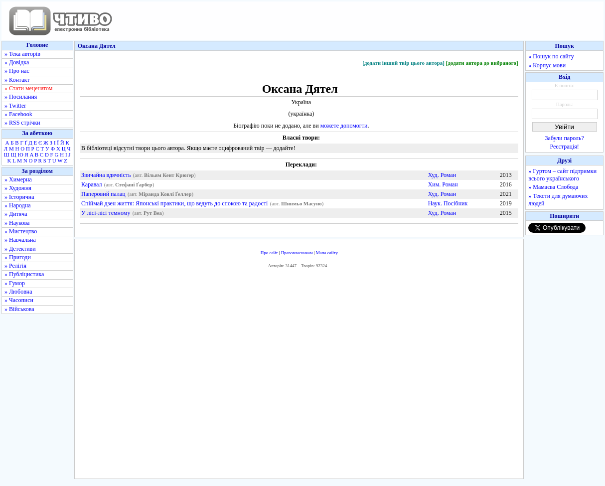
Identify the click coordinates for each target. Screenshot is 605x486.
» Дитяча (15, 213)
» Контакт (16, 79)
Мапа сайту (327, 252)
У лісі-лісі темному (105, 212)
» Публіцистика (24, 274)
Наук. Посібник (448, 203)
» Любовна (18, 291)
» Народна (17, 205)
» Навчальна (20, 239)
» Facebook (18, 114)
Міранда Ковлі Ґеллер (165, 194)
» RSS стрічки (22, 122)
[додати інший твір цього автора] (403, 63)
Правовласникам (297, 252)
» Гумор (14, 283)
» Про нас (16, 70)
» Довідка (16, 62)
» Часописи (18, 300)
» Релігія (15, 265)
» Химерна (18, 179)
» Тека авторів (22, 53)
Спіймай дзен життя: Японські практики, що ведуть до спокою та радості (174, 203)
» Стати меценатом (28, 88)
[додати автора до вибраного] (482, 63)
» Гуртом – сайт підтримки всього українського (562, 174)
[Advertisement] (299, 376)
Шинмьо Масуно (301, 203)
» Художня (17, 187)
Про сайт (269, 252)
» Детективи (20, 248)
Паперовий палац (103, 193)
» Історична (19, 196)
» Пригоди (17, 257)
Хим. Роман (443, 184)
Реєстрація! (564, 146)
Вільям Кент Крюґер (169, 175)
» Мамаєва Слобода (553, 186)
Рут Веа (153, 213)
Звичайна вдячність (106, 174)
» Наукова (16, 222)
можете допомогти (344, 125)
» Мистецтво (20, 231)
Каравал (91, 184)
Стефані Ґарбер (133, 184)
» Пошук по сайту (551, 56)
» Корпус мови (547, 65)
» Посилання (20, 96)
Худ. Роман (442, 174)
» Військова (19, 309)
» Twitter (15, 105)
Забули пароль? (564, 138)
